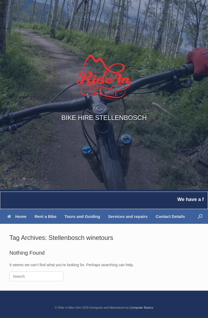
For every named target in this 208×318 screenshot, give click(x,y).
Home (17, 216)
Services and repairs (128, 216)
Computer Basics (141, 307)
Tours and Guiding (82, 216)
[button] (200, 216)
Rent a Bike (45, 216)
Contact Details (170, 216)
